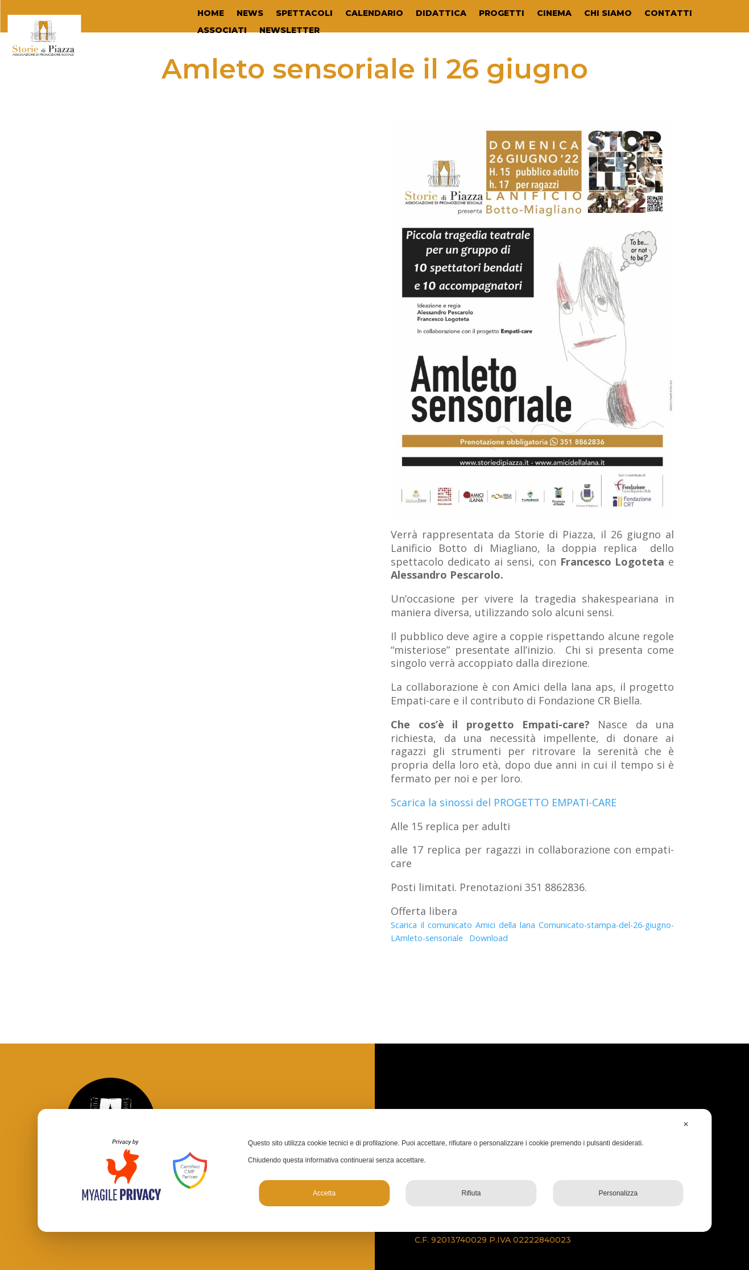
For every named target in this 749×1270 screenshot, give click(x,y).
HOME (210, 13)
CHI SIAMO (608, 13)
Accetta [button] (324, 1193)
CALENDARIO (374, 13)
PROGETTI (501, 13)
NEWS (250, 13)
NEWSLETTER (289, 30)
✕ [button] (686, 1124)
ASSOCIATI (222, 30)
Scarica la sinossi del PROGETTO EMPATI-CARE (503, 802)
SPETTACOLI (304, 13)
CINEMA (554, 13)
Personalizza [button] (618, 1193)
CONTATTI (668, 13)
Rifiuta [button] (471, 1193)
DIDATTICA (441, 13)
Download (488, 938)
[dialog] (374, 1170)
